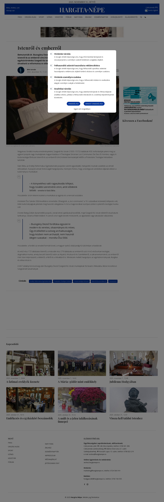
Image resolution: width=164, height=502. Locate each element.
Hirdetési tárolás (62, 54)
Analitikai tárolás (62, 88)
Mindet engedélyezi (94, 104)
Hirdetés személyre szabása (67, 77)
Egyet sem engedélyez (82, 109)
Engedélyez (73, 104)
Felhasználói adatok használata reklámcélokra (77, 65)
